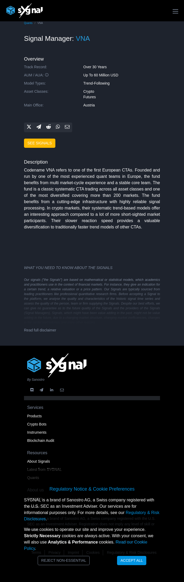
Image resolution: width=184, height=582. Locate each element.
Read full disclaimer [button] (40, 330)
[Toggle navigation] (175, 11)
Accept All (131, 560)
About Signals (38, 461)
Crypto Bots (36, 424)
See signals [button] (39, 143)
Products (34, 416)
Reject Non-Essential (63, 560)
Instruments (36, 432)
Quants (28, 23)
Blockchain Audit (40, 440)
